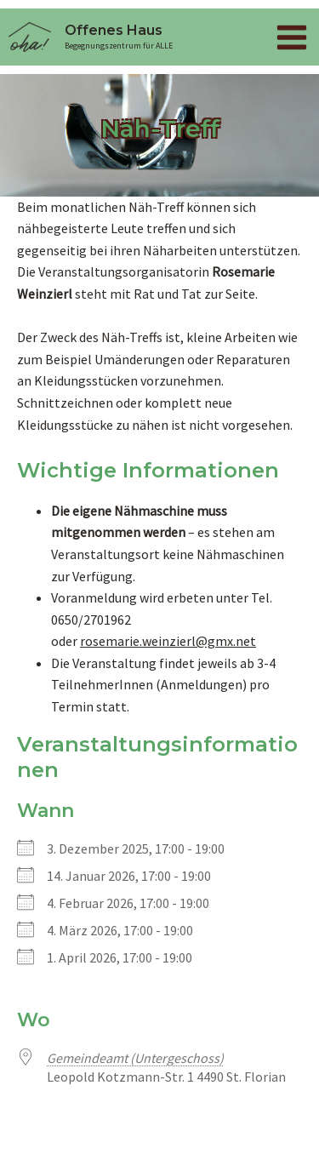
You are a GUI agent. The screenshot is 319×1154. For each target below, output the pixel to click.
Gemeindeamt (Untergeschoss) (135, 1057)
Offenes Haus (113, 30)
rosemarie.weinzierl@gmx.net (168, 640)
